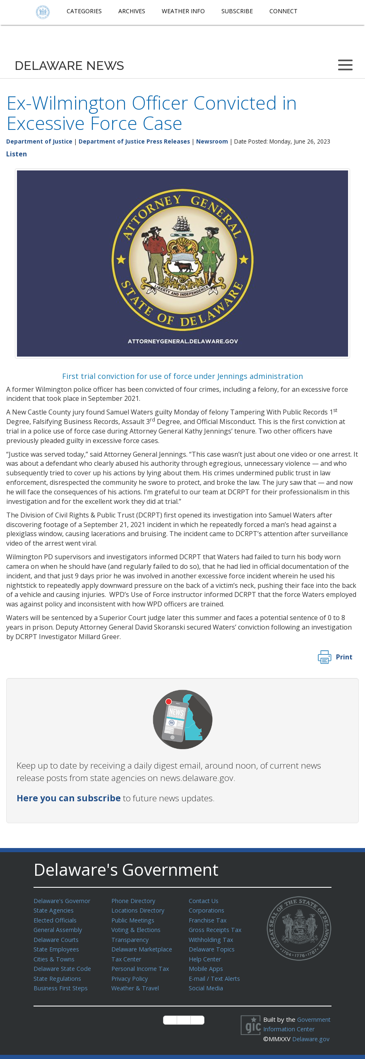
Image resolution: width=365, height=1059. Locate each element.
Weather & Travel (136, 984)
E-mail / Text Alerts (216, 975)
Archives (131, 11)
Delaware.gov (289, 1043)
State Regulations (59, 975)
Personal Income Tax (141, 965)
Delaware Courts (58, 938)
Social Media (206, 984)
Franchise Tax (208, 919)
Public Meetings (133, 919)
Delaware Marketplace (143, 947)
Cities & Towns (55, 956)
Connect (283, 11)
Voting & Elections (137, 928)
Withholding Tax (211, 938)
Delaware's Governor (64, 900)
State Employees (58, 947)
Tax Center (127, 956)
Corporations (207, 910)
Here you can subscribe (69, 798)
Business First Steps (63, 984)
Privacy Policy (130, 975)
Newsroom (212, 141)
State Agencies (55, 910)
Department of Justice (39, 141)
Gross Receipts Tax (217, 928)
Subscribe (237, 11)
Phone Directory (134, 900)
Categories (84, 11)
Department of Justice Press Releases (134, 141)
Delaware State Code (64, 965)
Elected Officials (56, 919)
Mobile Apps (206, 965)
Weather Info (183, 11)
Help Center (206, 956)
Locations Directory (139, 910)
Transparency (131, 938)
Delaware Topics (213, 947)
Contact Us (204, 900)
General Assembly (59, 928)
